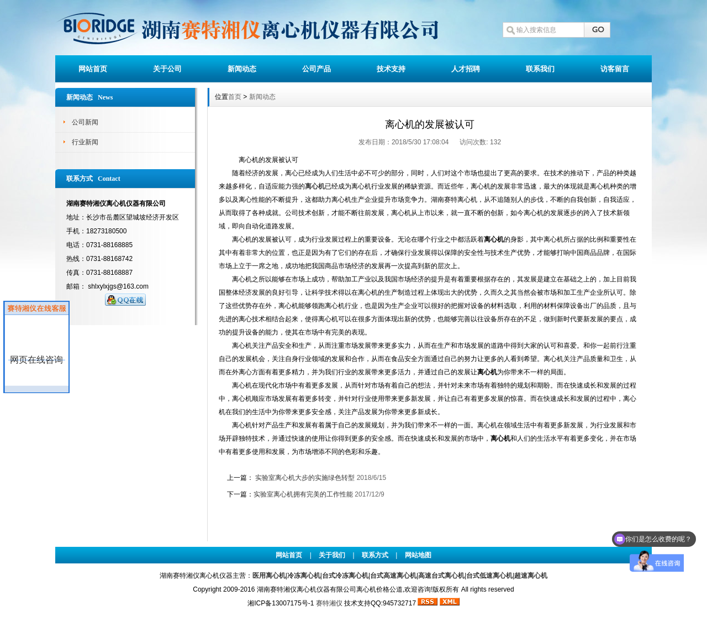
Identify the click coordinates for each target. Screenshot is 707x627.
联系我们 (540, 69)
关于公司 (167, 69)
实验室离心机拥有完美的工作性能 (303, 494)
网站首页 (92, 69)
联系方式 (375, 555)
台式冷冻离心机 (345, 575)
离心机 (315, 186)
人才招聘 (465, 69)
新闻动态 (242, 69)
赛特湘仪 (329, 603)
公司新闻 (85, 122)
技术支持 (391, 69)
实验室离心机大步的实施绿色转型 (305, 478)
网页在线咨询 (36, 359)
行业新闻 (85, 142)
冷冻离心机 (303, 575)
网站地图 (418, 555)
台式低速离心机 (489, 575)
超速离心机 (530, 575)
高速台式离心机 (441, 575)
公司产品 (316, 69)
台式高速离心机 (393, 575)
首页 (234, 97)
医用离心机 (269, 575)
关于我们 (332, 555)
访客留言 (614, 69)
